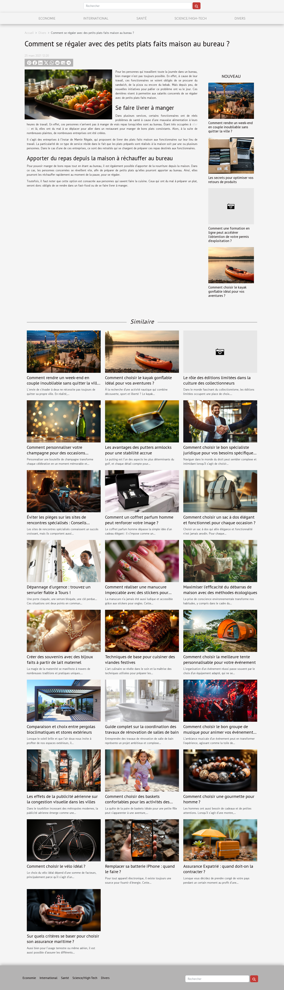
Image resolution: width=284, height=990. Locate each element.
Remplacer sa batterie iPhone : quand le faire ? (140, 868)
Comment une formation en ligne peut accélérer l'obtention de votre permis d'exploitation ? (229, 234)
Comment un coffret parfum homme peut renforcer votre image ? (139, 519)
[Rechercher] (137, 5)
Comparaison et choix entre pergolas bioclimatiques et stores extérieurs (61, 729)
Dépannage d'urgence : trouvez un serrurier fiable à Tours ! (59, 589)
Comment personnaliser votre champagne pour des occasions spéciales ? (56, 452)
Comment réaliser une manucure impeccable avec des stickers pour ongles (136, 592)
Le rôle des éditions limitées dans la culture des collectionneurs (217, 380)
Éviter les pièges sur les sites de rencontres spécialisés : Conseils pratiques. (56, 522)
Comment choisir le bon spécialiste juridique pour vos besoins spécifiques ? (219, 452)
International (95, 18)
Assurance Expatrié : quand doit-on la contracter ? (218, 868)
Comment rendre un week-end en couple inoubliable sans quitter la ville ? (230, 126)
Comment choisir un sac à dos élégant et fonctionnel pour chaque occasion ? (219, 519)
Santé (142, 18)
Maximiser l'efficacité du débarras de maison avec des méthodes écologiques (220, 589)
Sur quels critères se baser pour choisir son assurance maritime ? (63, 938)
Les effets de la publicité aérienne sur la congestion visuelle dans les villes (62, 799)
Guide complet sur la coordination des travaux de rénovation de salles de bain (142, 729)
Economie (47, 18)
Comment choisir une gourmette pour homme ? (218, 799)
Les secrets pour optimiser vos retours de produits (230, 179)
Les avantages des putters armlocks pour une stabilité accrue (138, 449)
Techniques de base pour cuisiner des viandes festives (140, 659)
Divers (240, 18)
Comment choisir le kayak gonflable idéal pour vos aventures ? (227, 291)
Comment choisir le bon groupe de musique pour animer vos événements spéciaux (219, 732)
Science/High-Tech (191, 18)
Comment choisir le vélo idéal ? (56, 866)
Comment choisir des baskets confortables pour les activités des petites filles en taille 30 (137, 802)
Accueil (29, 33)
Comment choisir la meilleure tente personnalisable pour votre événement (219, 659)
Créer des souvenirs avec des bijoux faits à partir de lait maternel (60, 659)
